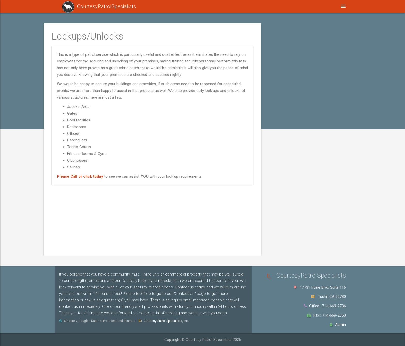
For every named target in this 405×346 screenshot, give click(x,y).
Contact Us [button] (314, 6)
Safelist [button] (154, 6)
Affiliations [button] (226, 6)
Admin (340, 324)
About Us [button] (281, 6)
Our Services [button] (190, 6)
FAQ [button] (254, 6)
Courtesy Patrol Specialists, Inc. (166, 321)
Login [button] (357, 6)
